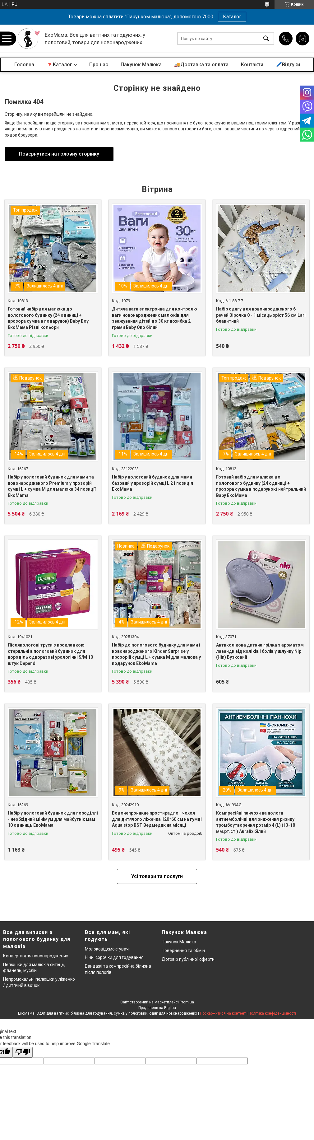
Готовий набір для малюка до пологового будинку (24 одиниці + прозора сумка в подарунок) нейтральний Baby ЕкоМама (261, 486)
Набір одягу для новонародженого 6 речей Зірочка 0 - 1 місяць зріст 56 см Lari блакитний (261, 315)
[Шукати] (266, 38)
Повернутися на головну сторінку (59, 154)
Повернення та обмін (183, 950)
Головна (24, 65)
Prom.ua (187, 1002)
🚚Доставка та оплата (201, 65)
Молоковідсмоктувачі (107, 948)
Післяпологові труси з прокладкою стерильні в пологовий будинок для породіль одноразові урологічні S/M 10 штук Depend (50, 654)
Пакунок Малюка (141, 65)
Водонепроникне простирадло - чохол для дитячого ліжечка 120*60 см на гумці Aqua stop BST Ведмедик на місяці (157, 819)
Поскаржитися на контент (223, 1013)
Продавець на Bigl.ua (157, 1008)
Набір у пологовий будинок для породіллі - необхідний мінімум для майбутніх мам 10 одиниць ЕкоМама (53, 819)
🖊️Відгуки (288, 65)
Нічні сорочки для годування (114, 957)
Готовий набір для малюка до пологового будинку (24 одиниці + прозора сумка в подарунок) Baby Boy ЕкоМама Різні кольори (48, 318)
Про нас (98, 65)
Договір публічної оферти (188, 959)
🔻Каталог (59, 65)
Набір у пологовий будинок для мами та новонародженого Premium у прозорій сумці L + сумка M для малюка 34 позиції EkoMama (51, 486)
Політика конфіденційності (272, 1013)
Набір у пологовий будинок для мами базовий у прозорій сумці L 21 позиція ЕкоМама (152, 483)
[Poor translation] (23, 1052)
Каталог (232, 17)
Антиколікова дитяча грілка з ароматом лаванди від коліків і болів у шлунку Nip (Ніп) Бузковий (260, 651)
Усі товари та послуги (157, 876)
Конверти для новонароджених (35, 955)
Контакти (252, 65)
